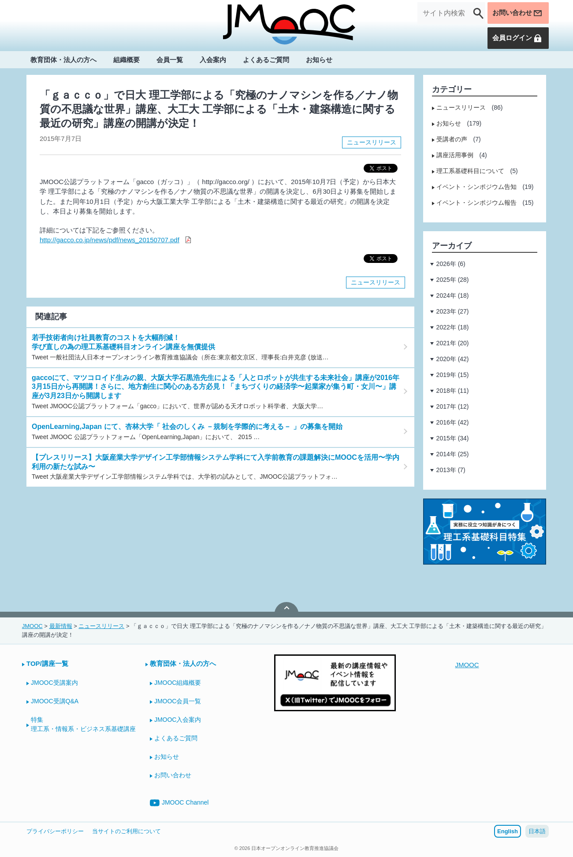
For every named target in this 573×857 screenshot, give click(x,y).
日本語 (537, 831)
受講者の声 (451, 139)
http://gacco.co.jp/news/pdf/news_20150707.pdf (109, 240)
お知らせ (319, 60)
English (507, 831)
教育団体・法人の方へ (63, 60)
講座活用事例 (454, 155)
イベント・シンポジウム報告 (476, 202)
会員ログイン (516, 38)
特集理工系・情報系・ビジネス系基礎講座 (83, 724)
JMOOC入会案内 (177, 719)
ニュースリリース (371, 142)
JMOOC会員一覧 (177, 701)
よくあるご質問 (266, 60)
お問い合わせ (516, 13)
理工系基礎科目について (470, 170)
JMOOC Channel (179, 803)
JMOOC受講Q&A (54, 701)
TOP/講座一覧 (47, 663)
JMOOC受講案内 (54, 682)
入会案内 (213, 60)
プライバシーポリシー (55, 831)
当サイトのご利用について (126, 831)
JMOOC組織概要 (177, 682)
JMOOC (467, 665)
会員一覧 (169, 60)
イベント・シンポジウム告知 (476, 186)
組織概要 (126, 60)
